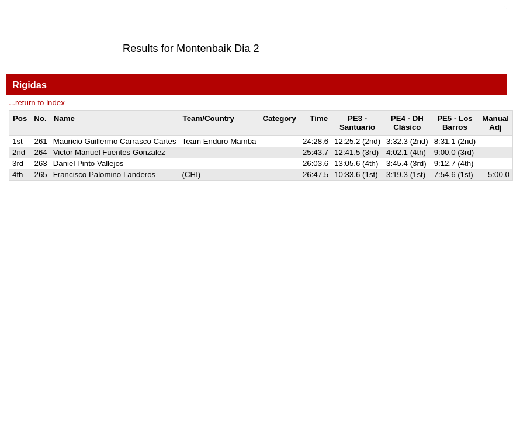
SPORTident (110, 202)
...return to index (37, 102)
